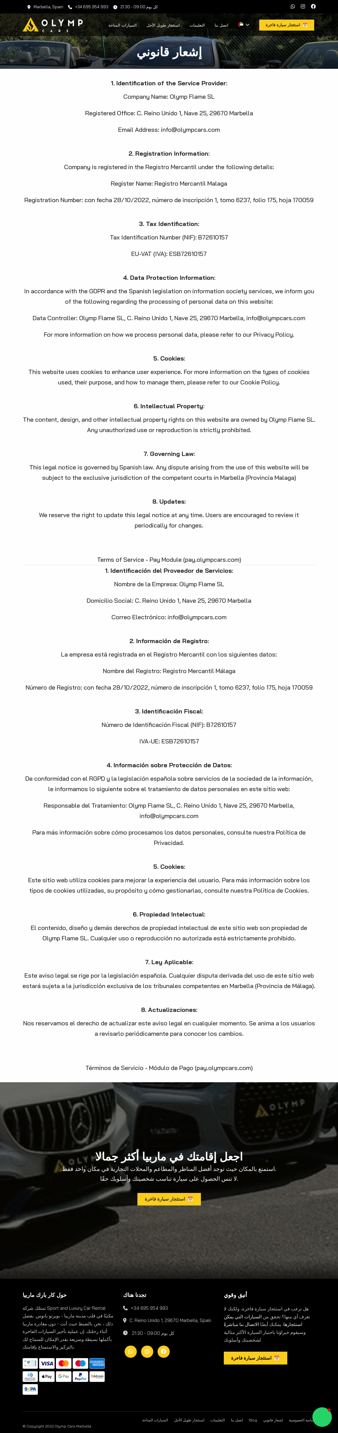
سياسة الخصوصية (302, 1420)
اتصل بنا (221, 25)
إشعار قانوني (273, 1420)
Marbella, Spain (45, 6)
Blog (253, 1420)
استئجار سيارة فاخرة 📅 (169, 1199)
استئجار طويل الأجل (163, 25)
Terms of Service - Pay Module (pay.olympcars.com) (169, 559)
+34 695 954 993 (88, 6)
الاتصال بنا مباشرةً (241, 1324)
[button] (322, 1417)
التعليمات (197, 25)
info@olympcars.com (190, 129)
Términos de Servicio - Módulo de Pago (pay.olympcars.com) (169, 1068)
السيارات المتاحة (122, 25)
